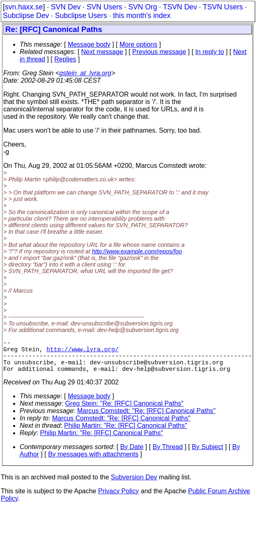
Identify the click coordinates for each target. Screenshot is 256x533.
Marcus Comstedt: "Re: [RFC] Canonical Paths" (146, 419)
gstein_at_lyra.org (85, 73)
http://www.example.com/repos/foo (137, 251)
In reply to (209, 51)
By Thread (168, 455)
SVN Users (104, 7)
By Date (131, 455)
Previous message (159, 51)
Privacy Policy (118, 499)
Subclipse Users (81, 15)
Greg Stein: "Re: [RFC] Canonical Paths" (124, 411)
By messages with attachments (93, 462)
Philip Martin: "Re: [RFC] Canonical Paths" (125, 433)
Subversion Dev (134, 485)
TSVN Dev (180, 7)
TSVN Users (223, 7)
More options (139, 44)
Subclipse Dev (26, 15)
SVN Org (142, 7)
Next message (102, 51)
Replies (65, 59)
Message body (89, 44)
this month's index (141, 15)
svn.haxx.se (24, 7)
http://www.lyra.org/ (83, 352)
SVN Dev (65, 7)
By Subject (207, 455)
